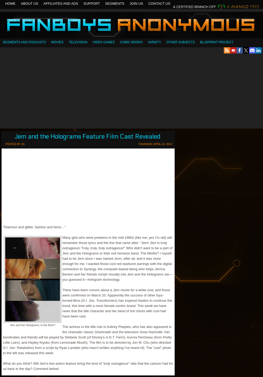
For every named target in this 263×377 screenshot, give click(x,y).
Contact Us (159, 4)
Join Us (136, 4)
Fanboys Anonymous (131, 25)
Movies (57, 42)
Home (10, 4)
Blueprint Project (216, 42)
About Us (29, 4)
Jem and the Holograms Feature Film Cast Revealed (87, 136)
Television (78, 42)
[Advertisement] (132, 91)
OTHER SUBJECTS (180, 42)
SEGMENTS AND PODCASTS (24, 42)
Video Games (104, 42)
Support (91, 4)
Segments (114, 4)
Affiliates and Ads (60, 4)
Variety (154, 42)
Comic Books (131, 42)
